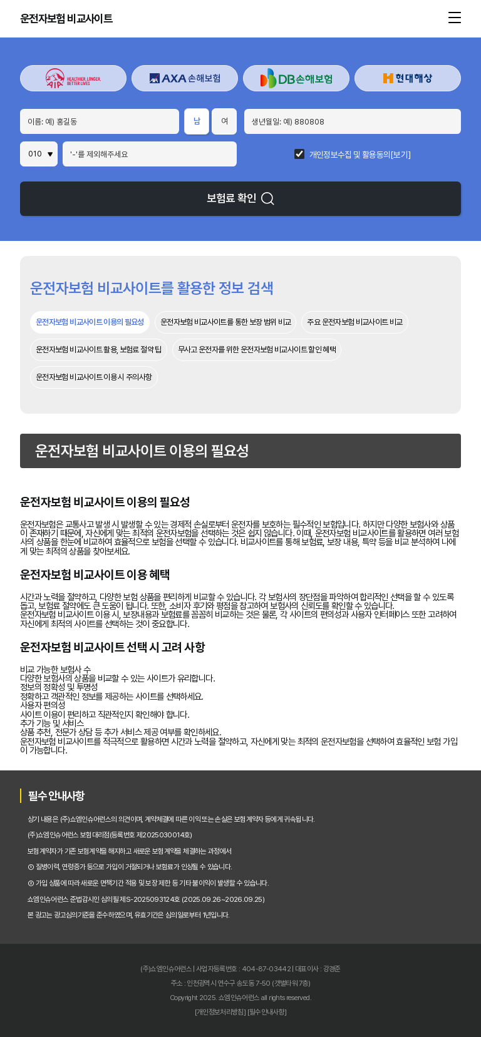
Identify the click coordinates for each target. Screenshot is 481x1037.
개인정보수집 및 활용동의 (350, 155)
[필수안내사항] (267, 1012)
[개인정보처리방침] (220, 1012)
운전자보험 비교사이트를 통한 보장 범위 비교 (225, 322)
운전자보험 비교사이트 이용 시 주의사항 (94, 377)
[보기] (400, 155)
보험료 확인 (240, 198)
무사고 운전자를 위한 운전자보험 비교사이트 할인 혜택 (257, 349)
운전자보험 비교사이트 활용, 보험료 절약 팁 (99, 349)
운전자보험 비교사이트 (66, 18)
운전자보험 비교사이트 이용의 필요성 (90, 322)
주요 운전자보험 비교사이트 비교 (354, 322)
